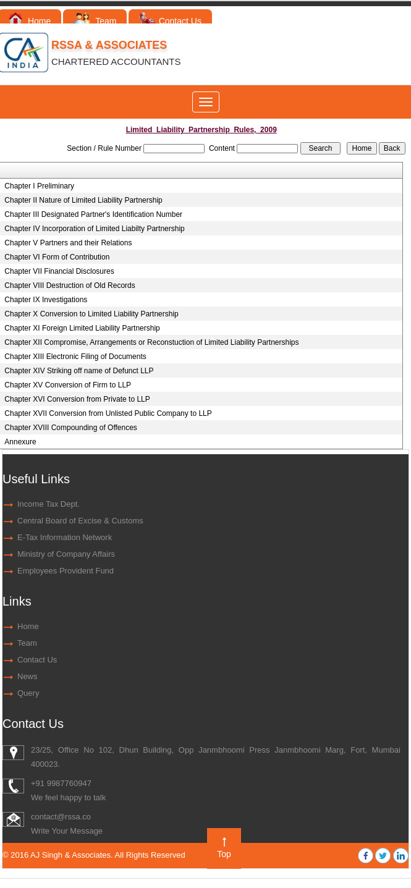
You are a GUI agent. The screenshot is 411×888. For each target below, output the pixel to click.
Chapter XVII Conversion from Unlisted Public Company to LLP (108, 413)
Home (30, 21)
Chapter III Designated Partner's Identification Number (93, 214)
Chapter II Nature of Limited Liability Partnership (83, 200)
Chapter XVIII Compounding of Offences (70, 427)
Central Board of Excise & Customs (80, 520)
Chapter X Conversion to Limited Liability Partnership (91, 314)
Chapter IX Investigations (45, 299)
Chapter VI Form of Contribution (56, 257)
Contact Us (170, 21)
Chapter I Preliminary (39, 186)
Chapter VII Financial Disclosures (59, 271)
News (27, 676)
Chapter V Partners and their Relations (68, 243)
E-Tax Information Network (64, 537)
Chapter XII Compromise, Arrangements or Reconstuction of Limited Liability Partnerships (151, 342)
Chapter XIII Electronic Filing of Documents (75, 356)
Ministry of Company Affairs (66, 554)
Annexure (20, 442)
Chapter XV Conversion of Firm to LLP (67, 385)
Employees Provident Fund (65, 570)
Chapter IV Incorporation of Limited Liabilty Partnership (94, 228)
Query (28, 693)
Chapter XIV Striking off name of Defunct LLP (78, 370)
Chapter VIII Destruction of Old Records (69, 285)
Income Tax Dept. (48, 504)
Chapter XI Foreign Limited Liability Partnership (81, 328)
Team (95, 21)
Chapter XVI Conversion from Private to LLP (77, 399)
